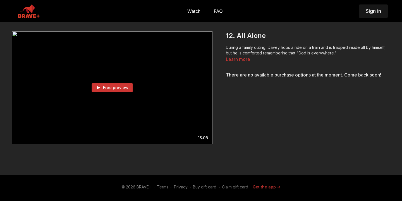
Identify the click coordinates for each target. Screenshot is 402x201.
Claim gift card (235, 187)
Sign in (373, 11)
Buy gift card (204, 187)
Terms (162, 187)
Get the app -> (267, 187)
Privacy (181, 187)
